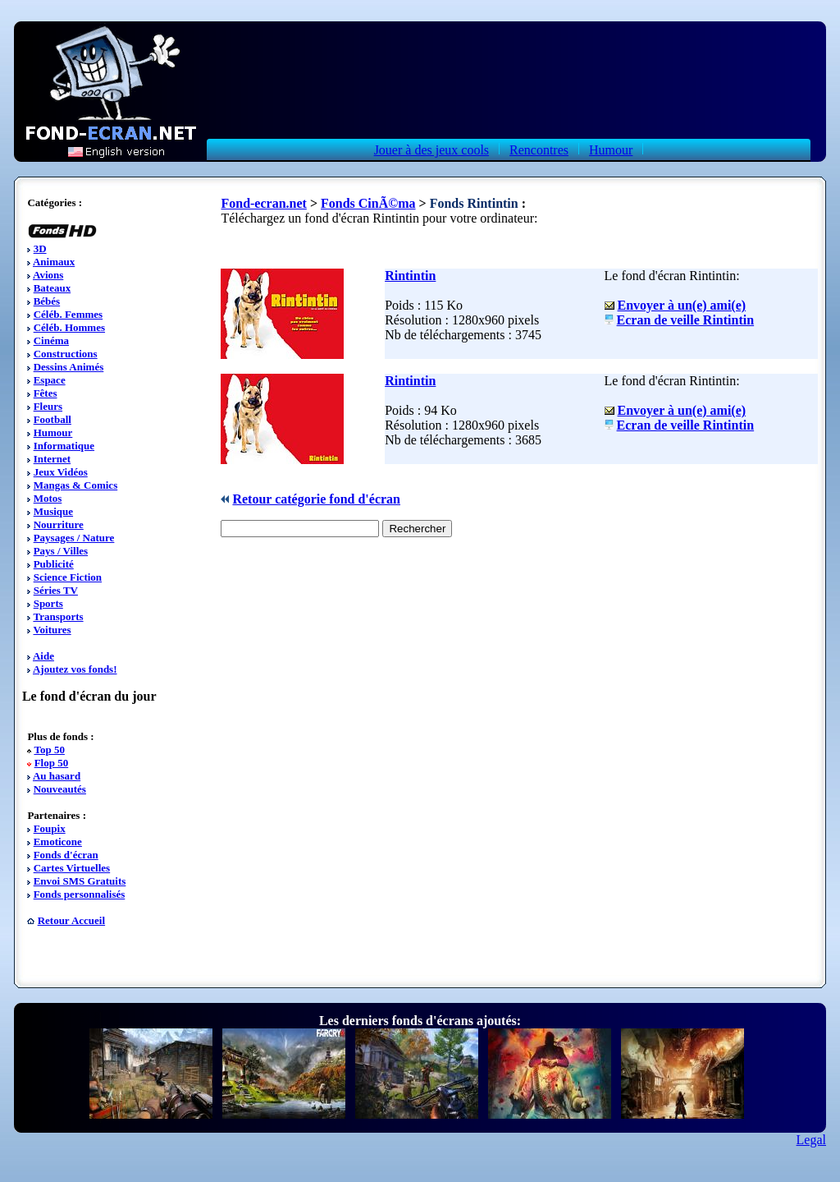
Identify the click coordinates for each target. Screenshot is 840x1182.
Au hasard (56, 776)
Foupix (50, 828)
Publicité (54, 564)
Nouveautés (60, 789)
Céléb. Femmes (68, 314)
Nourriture (59, 524)
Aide (43, 656)
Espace (50, 380)
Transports (58, 616)
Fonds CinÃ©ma (368, 203)
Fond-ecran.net (263, 203)
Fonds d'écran (66, 855)
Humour (610, 150)
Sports (48, 603)
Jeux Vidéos (61, 472)
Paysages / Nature (74, 537)
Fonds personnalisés (80, 894)
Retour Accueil (71, 920)
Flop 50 (51, 763)
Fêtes (45, 393)
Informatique (64, 445)
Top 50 (49, 749)
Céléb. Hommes (69, 327)
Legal (811, 1140)
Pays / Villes (61, 551)
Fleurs (48, 406)
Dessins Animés (69, 367)
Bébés (47, 301)
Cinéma (51, 340)
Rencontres (538, 150)
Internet (52, 459)
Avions (48, 275)
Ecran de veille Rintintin (686, 320)
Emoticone (58, 841)
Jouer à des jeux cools (431, 150)
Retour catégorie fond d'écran (316, 499)
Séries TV (56, 590)
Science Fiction (68, 577)
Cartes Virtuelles (72, 868)
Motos (48, 498)
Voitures (52, 629)
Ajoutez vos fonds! (75, 669)
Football (52, 419)
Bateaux (52, 288)
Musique (53, 511)
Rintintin (410, 276)
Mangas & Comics (76, 485)
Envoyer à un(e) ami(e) (682, 305)
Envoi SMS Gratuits (80, 881)
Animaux (54, 261)
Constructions (66, 353)
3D (40, 248)
